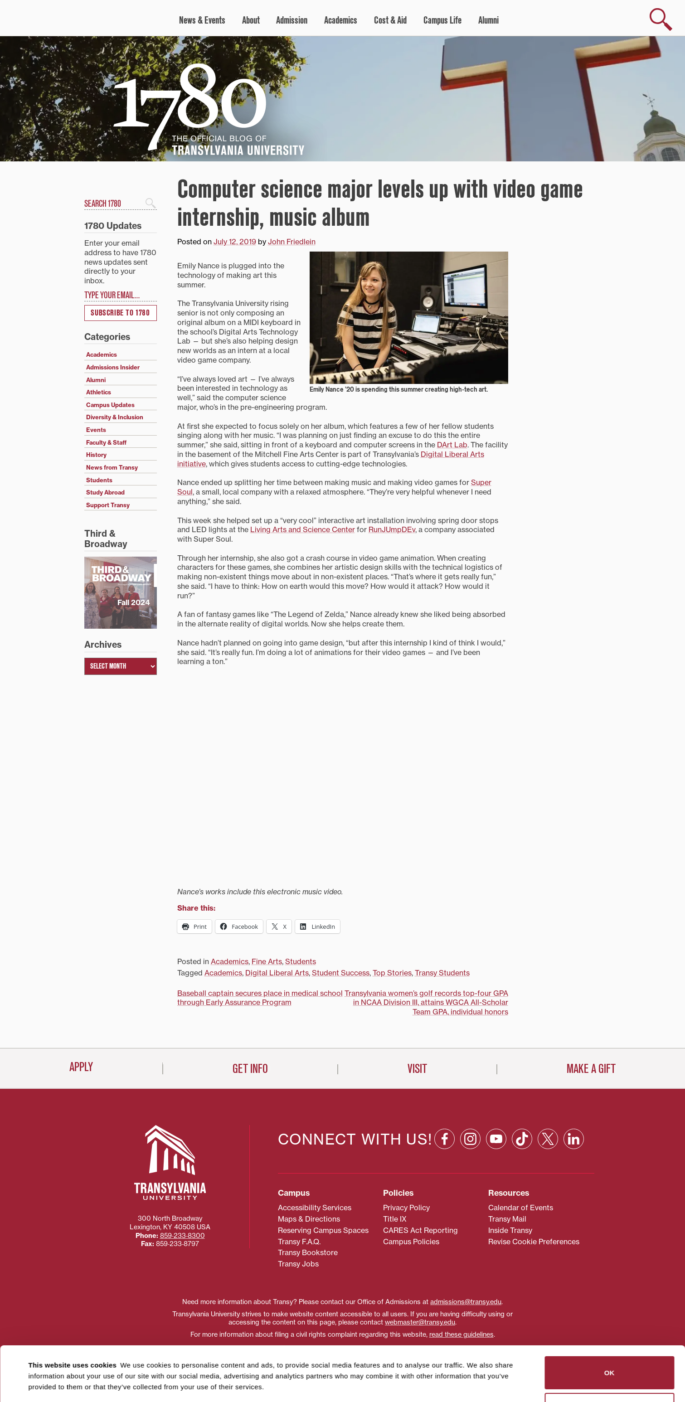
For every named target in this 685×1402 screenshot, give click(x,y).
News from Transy (112, 467)
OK (609, 1325)
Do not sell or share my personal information (609, 1362)
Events (96, 429)
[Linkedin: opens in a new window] (574, 1139)
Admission (291, 20)
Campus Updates (110, 404)
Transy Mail (507, 1218)
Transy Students (442, 972)
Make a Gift (591, 1069)
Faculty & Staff (106, 442)
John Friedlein (292, 241)
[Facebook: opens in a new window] (444, 1139)
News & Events (202, 20)
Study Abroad (105, 492)
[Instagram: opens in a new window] (470, 1139)
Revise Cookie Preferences (533, 1241)
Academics (340, 20)
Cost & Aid (390, 20)
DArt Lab (452, 444)
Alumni (488, 20)
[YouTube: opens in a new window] (496, 1139)
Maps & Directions (309, 1218)
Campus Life (442, 20)
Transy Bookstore (308, 1252)
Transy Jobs (298, 1263)
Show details (45, 1384)
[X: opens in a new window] (548, 1139)
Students (300, 961)
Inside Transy (510, 1230)
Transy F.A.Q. (299, 1241)
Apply (81, 1067)
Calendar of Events (520, 1207)
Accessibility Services (314, 1207)
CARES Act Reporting (420, 1230)
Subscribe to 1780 (120, 313)
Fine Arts (267, 961)
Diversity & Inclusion (114, 417)
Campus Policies (411, 1241)
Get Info (250, 1069)
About (251, 20)
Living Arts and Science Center (302, 529)
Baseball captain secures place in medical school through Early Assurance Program (260, 998)
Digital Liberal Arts (277, 972)
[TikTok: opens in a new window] (522, 1139)
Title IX (395, 1218)
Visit (417, 1069)
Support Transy (108, 505)
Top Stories (392, 972)
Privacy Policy (406, 1207)
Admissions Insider (113, 367)
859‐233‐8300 (182, 1236)
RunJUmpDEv (392, 529)
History (96, 454)
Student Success (340, 972)
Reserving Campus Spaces (323, 1230)
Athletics (98, 392)
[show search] (661, 19)
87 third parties (99, 1362)
